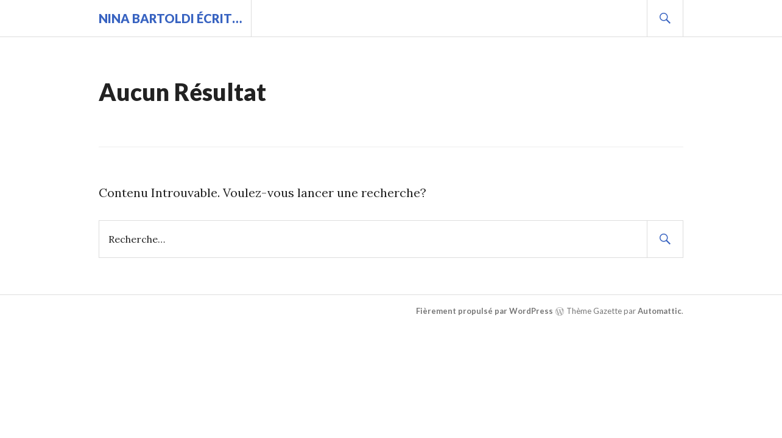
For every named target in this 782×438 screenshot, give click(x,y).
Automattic (660, 311)
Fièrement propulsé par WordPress (484, 311)
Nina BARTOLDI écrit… (170, 18)
